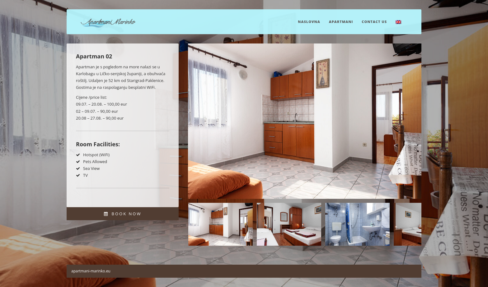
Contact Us (374, 21)
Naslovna (309, 21)
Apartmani (341, 21)
